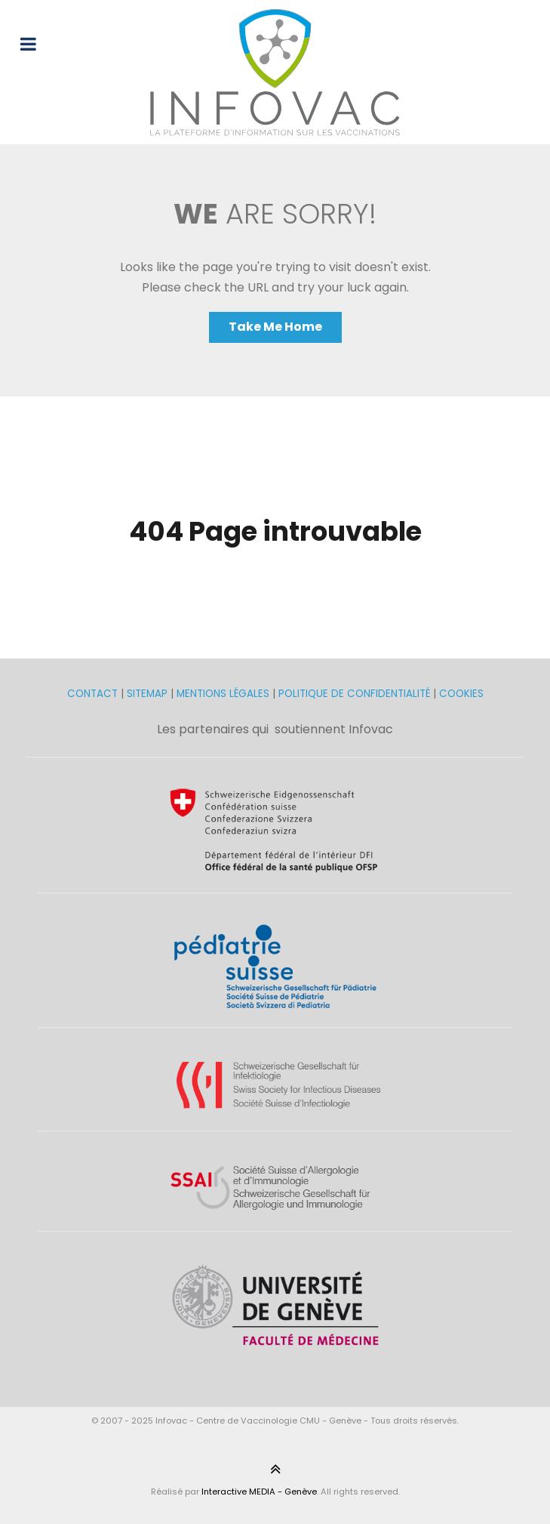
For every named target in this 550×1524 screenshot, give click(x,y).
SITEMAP (149, 693)
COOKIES (461, 693)
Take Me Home (275, 326)
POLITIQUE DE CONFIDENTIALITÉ (354, 693)
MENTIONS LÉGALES (223, 693)
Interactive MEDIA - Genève (259, 1491)
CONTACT (94, 693)
